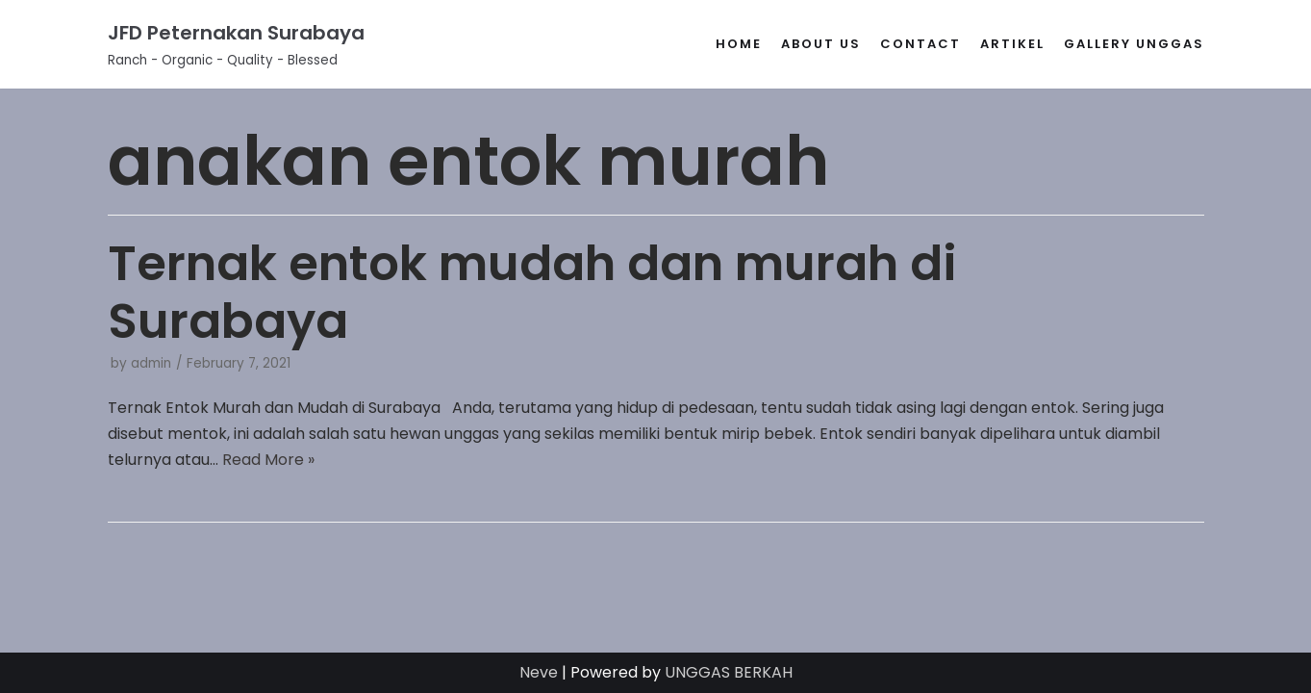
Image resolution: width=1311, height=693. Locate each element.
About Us (821, 44)
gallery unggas (1134, 44)
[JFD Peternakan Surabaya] (236, 44)
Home (739, 44)
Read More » (268, 460)
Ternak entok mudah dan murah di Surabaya (532, 292)
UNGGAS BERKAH (729, 672)
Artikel (1012, 44)
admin (151, 363)
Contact (920, 44)
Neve (538, 672)
